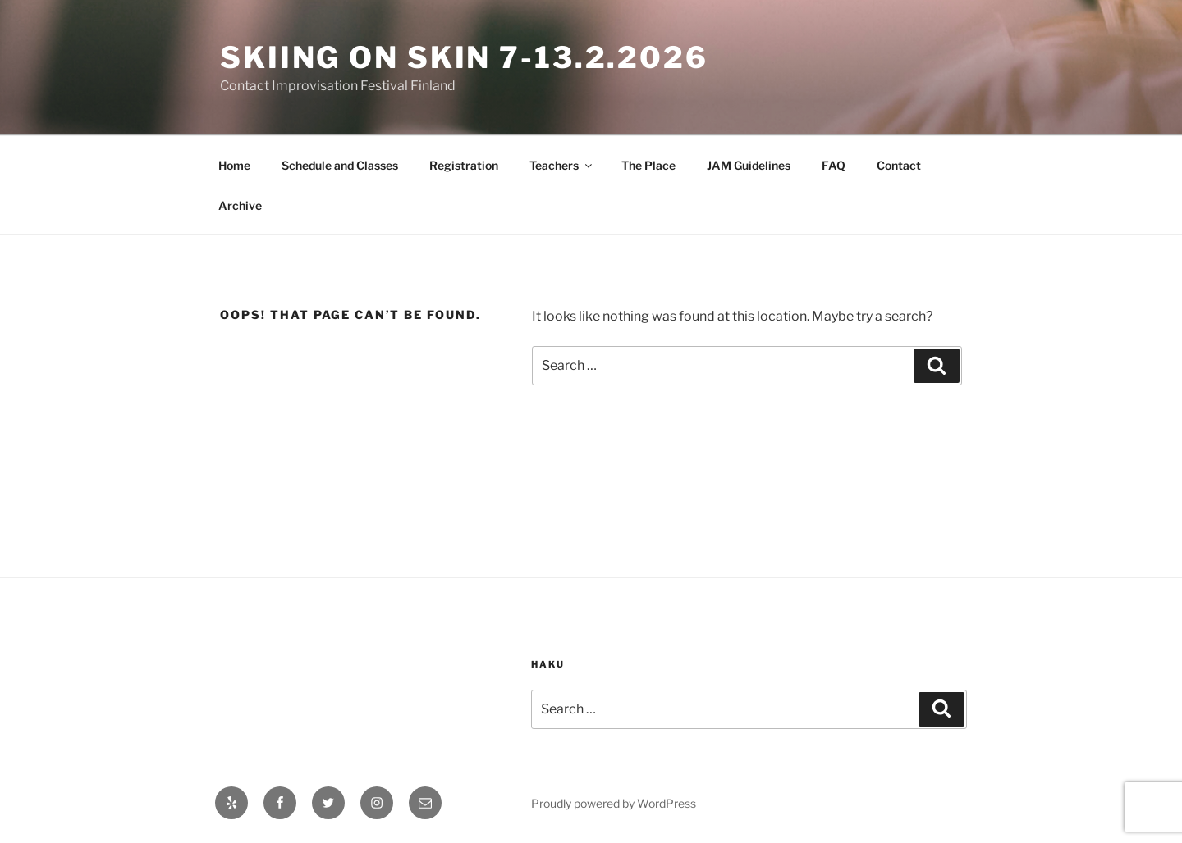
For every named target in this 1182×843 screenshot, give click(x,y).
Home (234, 165)
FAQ (833, 165)
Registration (463, 165)
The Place (648, 165)
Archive (240, 205)
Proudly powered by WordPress (613, 803)
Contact (899, 165)
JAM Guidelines (748, 165)
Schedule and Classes (340, 165)
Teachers (561, 165)
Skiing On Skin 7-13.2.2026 (464, 57)
